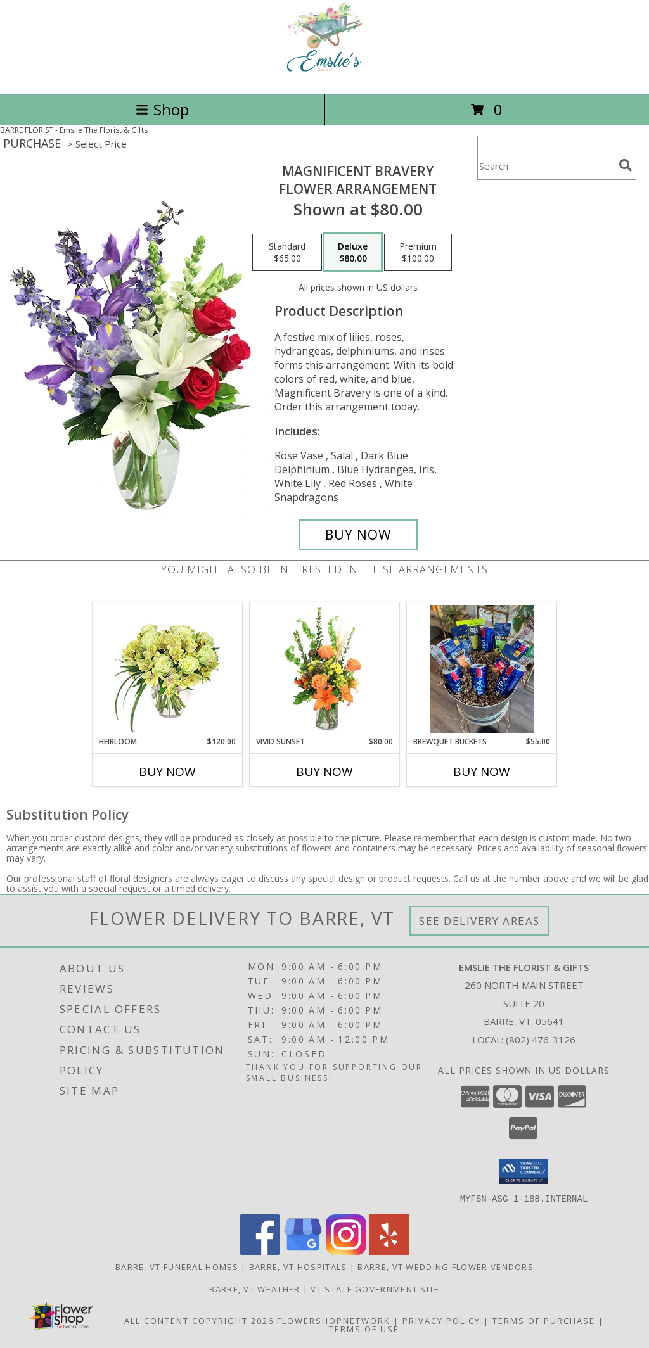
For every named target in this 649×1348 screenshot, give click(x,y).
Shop (162, 109)
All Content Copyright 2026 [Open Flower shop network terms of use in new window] (199, 1320)
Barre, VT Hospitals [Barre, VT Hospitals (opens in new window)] (298, 1266)
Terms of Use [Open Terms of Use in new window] (364, 1328)
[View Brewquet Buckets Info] (482, 669)
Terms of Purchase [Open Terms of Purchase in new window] (543, 1320)
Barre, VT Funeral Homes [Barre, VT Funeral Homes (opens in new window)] (176, 1266)
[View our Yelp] (389, 1251)
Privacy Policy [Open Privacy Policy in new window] (441, 1320)
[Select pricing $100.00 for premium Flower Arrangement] (418, 252)
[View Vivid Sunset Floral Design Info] (325, 669)
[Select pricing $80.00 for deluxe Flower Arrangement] (352, 252)
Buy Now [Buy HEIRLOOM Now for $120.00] (167, 771)
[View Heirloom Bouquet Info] (168, 669)
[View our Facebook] (260, 1251)
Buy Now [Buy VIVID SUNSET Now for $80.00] (324, 771)
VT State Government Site (375, 1288)
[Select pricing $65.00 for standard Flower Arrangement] (287, 252)
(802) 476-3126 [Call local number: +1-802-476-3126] (540, 1039)
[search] (625, 165)
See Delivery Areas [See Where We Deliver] (479, 920)
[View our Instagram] (346, 1251)
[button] (523, 1171)
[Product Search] (546, 165)
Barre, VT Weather (254, 1288)
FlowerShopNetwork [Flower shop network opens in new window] (333, 1320)
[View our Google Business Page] (303, 1251)
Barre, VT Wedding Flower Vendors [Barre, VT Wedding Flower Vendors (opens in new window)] (445, 1266)
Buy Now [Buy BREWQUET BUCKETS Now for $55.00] (481, 771)
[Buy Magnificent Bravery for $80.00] (358, 534)
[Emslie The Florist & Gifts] (324, 76)
